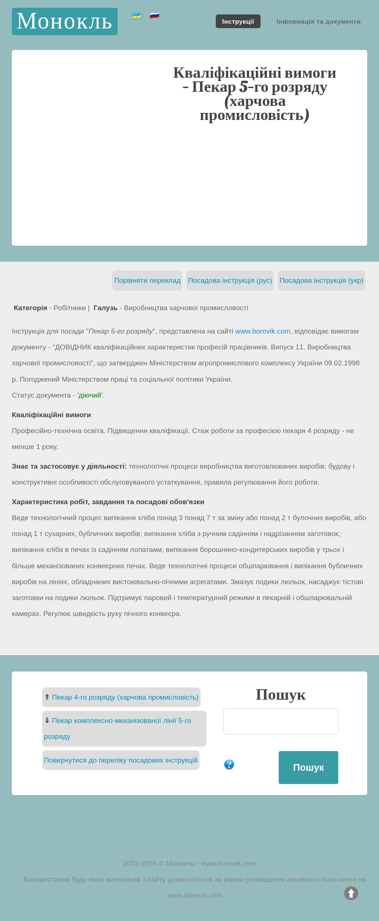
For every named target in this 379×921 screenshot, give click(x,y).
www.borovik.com (263, 331)
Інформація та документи (318, 21)
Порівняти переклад (147, 280)
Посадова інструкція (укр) (321, 280)
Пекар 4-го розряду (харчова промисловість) (125, 697)
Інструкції (238, 21)
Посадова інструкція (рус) (230, 280)
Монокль (64, 21)
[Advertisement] (189, 183)
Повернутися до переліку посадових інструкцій (121, 760)
